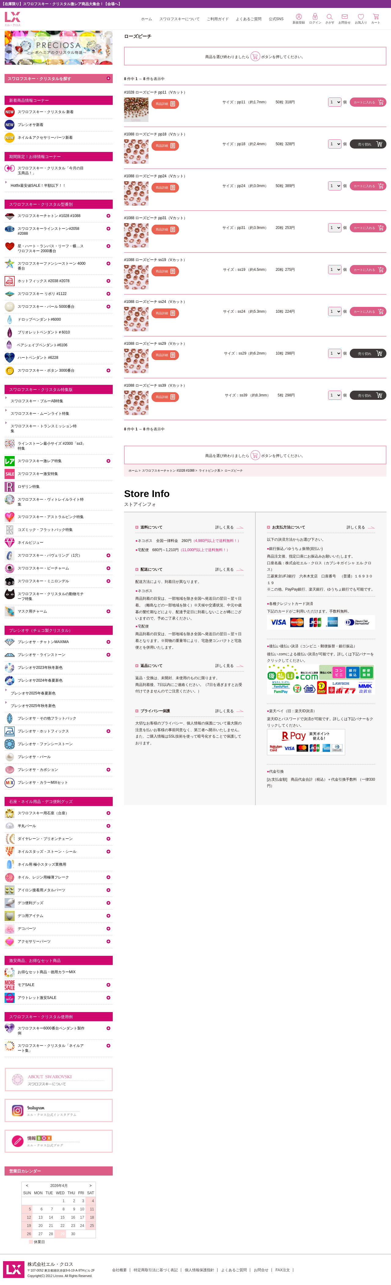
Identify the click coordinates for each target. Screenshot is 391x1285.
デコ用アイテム (30, 916)
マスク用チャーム (32, 611)
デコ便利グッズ (30, 903)
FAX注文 (283, 1270)
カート (375, 19)
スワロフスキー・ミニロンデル (43, 581)
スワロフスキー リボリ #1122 (42, 294)
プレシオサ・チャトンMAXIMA (43, 642)
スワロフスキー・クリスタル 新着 (46, 112)
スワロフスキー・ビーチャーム (43, 568)
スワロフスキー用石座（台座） (43, 813)
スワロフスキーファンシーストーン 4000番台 (52, 266)
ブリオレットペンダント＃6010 (44, 332)
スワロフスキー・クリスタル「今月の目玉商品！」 (51, 170)
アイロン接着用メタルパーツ (41, 890)
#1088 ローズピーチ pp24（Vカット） (155, 176)
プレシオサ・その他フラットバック (47, 718)
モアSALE (26, 985)
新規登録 (299, 19)
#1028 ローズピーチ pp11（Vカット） (155, 92)
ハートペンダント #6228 (38, 357)
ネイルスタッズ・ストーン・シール (47, 851)
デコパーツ (27, 928)
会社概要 (119, 1270)
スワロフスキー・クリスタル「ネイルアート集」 (51, 1048)
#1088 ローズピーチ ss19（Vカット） (155, 260)
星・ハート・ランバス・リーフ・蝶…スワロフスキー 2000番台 (51, 248)
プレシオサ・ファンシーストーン (45, 744)
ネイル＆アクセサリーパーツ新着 (45, 137)
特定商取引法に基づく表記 (156, 1270)
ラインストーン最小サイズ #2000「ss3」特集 (52, 446)
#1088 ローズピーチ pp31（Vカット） (155, 218)
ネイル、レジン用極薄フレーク (43, 877)
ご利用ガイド (218, 19)
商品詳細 (162, 103)
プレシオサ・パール (34, 757)
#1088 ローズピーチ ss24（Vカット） (155, 302)
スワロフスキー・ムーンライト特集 (40, 413)
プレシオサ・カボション (38, 770)
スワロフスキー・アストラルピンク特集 (51, 517)
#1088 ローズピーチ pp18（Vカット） (155, 134)
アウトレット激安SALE (37, 998)
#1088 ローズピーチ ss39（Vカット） (155, 385)
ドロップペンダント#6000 (39, 319)
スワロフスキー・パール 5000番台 (46, 306)
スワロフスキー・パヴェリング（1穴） (50, 555)
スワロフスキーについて (179, 19)
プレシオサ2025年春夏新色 (33, 693)
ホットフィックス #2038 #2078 (43, 281)
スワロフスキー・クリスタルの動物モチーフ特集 (51, 596)
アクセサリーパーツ (34, 941)
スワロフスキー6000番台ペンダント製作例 (51, 1030)
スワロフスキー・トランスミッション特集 (44, 428)
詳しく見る (224, 527)
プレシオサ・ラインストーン (41, 655)
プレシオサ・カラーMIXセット (43, 782)
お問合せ (261, 1270)
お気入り (361, 19)
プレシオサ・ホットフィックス (43, 731)
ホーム (146, 19)
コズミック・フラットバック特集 (45, 530)
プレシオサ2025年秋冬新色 (33, 706)
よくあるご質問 (248, 19)
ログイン (315, 18)
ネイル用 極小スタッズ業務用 (42, 864)
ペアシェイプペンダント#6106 (42, 345)
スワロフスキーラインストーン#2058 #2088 (48, 231)
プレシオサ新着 (30, 125)
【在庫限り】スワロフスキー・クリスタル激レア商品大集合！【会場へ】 (61, 4)
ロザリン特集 (29, 486)
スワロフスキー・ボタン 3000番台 (46, 370)
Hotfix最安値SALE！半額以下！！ (38, 185)
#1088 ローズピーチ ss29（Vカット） (155, 343)
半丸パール (27, 826)
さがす (329, 19)
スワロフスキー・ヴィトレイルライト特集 (51, 501)
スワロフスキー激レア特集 (40, 461)
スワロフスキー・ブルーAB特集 (37, 401)
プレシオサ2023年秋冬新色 (40, 667)
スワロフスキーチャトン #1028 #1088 (168, 470)
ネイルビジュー (30, 542)
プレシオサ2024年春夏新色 (40, 680)
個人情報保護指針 (199, 1270)
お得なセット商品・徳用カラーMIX (46, 972)
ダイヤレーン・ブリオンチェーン (45, 839)
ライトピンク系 (209, 470)
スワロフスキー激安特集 (38, 474)
